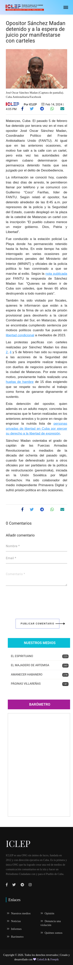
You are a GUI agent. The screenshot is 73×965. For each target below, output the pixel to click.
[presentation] (35, 599)
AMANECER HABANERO (40, 675)
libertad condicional (20, 335)
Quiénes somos (51, 932)
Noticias (14, 921)
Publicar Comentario (40, 623)
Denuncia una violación (50, 923)
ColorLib (40, 959)
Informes (14, 928)
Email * (11, 558)
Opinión (47, 913)
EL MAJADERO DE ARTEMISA (40, 665)
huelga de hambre (20, 382)
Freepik (54, 959)
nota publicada (56, 274)
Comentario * (15, 574)
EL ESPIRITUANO (40, 656)
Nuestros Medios (39, 643)
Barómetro (39, 704)
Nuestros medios (19, 913)
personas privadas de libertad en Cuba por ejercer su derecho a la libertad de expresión (36, 428)
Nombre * (13, 546)
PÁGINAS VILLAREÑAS (40, 684)
